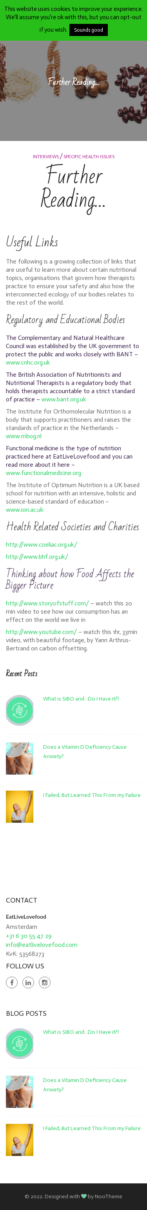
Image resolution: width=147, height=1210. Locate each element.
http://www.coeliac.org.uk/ (41, 544)
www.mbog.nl (24, 436)
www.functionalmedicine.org (43, 473)
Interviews (46, 156)
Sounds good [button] (88, 30)
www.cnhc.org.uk (28, 362)
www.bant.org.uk (64, 399)
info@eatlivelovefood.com (41, 944)
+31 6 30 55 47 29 (29, 935)
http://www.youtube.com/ (41, 632)
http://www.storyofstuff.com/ (47, 603)
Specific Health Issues (89, 156)
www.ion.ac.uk (25, 509)
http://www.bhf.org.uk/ (37, 556)
